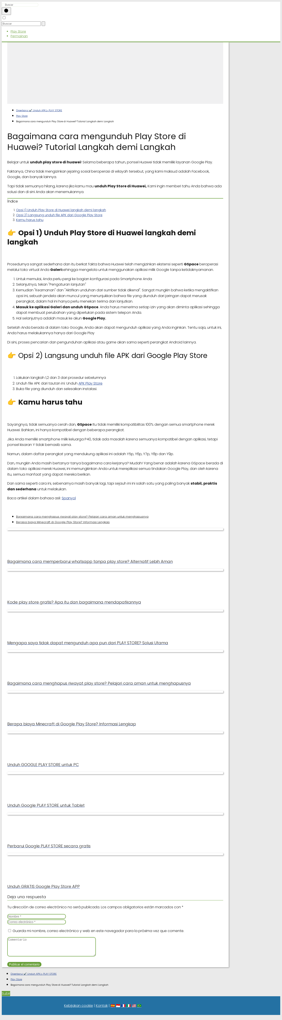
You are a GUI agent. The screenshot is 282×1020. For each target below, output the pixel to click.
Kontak (102, 1008)
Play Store (18, 31)
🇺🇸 (134, 1008)
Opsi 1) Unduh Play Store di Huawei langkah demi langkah (61, 210)
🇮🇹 (128, 1008)
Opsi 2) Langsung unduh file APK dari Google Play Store (59, 215)
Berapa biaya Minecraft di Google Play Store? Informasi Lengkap (63, 522)
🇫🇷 (123, 1008)
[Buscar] (6, 11)
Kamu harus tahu (29, 220)
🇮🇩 (118, 1008)
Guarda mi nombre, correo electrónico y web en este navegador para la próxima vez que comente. (98, 930)
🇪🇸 (113, 1008)
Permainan (19, 36)
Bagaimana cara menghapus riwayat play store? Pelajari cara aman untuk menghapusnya (82, 517)
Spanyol (69, 498)
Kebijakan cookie (78, 1008)
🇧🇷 (139, 1008)
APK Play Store (90, 383)
